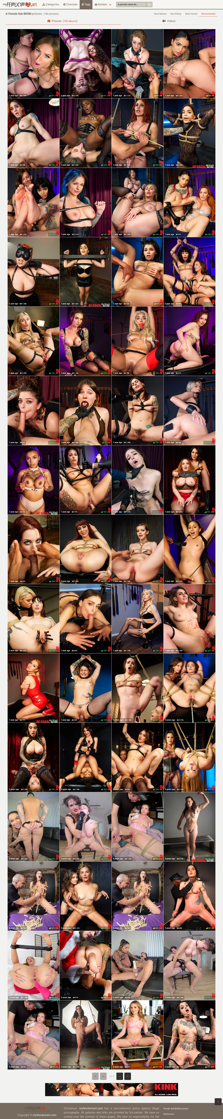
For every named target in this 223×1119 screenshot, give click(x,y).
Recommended (208, 14)
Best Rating (176, 14)
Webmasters (168, 1114)
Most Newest (160, 14)
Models (100, 4)
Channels (70, 4)
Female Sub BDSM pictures (175, 1108)
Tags (86, 4)
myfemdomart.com (44, 1115)
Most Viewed (191, 14)
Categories (50, 4)
